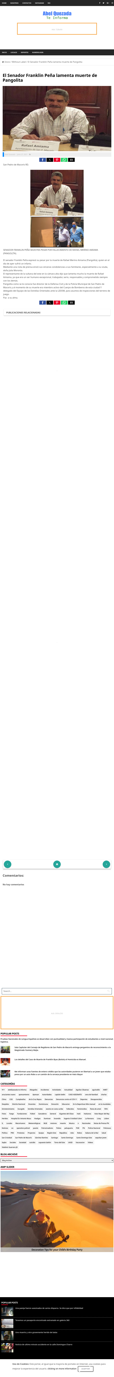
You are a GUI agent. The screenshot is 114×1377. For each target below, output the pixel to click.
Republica (63, 1133)
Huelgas (37, 1118)
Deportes (24, 52)
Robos (79, 1133)
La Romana (89, 1118)
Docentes (32, 1104)
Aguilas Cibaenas (82, 1090)
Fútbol (32, 1114)
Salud (104, 1133)
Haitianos (87, 1114)
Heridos (5, 1118)
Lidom (106, 1118)
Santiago (54, 1138)
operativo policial (23, 1128)
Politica (4, 1133)
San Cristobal (7, 1138)
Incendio (57, 1118)
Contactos (26, 3)
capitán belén (60, 1094)
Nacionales (86, 1123)
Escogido (21, 1109)
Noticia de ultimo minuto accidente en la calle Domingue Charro (43, 1344)
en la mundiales (105, 1104)
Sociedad (22, 1142)
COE (11, 1099)
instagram (39, 3)
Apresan (36, 1094)
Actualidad (68, 1090)
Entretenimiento (8, 1109)
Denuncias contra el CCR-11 (66, 1099)
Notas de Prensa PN (101, 1123)
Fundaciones (22, 1114)
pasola (35, 1128)
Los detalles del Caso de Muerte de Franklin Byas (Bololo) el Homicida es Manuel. (50, 1059)
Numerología (37, 52)
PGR (77, 1128)
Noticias (5, 1128)
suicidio (32, 1142)
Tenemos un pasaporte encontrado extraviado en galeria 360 (42, 1320)
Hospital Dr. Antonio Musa (21, 1118)
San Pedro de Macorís (23, 1138)
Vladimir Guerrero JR (9, 1147)
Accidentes (45, 1090)
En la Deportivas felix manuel (84, 1104)
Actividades (56, 1090)
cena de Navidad (91, 1094)
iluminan (47, 1118)
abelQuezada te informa (17, 1090)
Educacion (66, 1104)
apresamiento (24, 1094)
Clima (4, 1099)
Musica (71, 1123)
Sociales (13, 1142)
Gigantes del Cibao (66, 1114)
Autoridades (47, 1094)
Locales (14, 52)
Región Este (51, 1133)
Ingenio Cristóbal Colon (73, 1118)
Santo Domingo (67, 1138)
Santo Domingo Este (84, 1138)
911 (3, 1090)
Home (4, 3)
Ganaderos (42, 1114)
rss (49, 3)
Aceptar (86, 1369)
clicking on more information (62, 1368)
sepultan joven (100, 1138)
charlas (104, 1094)
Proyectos (31, 1133)
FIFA (106, 1109)
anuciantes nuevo (8, 1094)
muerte (63, 1123)
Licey (99, 1118)
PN (84, 1128)
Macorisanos (20, 1123)
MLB (45, 1123)
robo (72, 1133)
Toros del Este (59, 1142)
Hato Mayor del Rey (101, 1114)
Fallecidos (70, 1109)
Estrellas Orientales (35, 1109)
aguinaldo (96, 1090)
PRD (12, 1133)
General (53, 1114)
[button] (42, 160)
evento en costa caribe (54, 1109)
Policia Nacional (94, 1128)
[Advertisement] (65, 41)
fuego (11, 1114)
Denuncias (49, 1099)
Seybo (4, 1142)
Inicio (4, 52)
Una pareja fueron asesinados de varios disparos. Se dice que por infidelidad (49, 1308)
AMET (105, 1090)
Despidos (5, 1104)
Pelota (58, 1128)
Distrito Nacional (18, 1104)
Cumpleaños (21, 1099)
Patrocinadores (47, 1128)
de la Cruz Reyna (35, 1099)
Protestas (20, 1133)
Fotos (4, 1114)
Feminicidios (82, 1109)
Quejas (41, 1133)
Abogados (33, 1090)
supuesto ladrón (45, 1142)
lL (2, 1123)
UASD (70, 1142)
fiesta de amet (95, 1109)
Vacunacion (80, 1142)
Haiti (78, 1114)
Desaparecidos (96, 1099)
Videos (90, 1142)
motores (53, 1123)
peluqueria (68, 1128)
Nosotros (14, 3)
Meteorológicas (34, 1123)
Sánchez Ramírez (41, 1138)
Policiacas (107, 1128)
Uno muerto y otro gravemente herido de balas (36, 1332)
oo (12, 1128)
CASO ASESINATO (75, 1094)
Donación (54, 1104)
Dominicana (43, 1104)
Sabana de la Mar (91, 1133)
